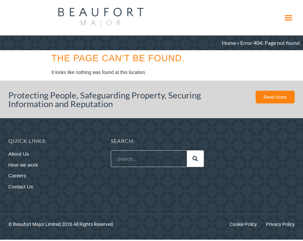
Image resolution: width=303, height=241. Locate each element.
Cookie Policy (243, 224)
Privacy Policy (280, 224)
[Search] (195, 159)
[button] (288, 17)
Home (229, 42)
